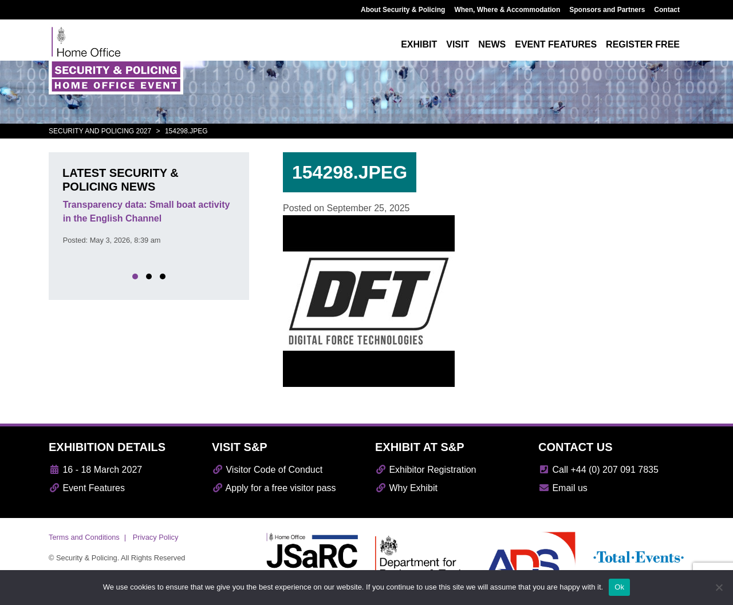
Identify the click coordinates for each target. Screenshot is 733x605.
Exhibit (419, 44)
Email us (563, 488)
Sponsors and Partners (607, 10)
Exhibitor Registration (425, 469)
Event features (556, 44)
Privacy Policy (156, 537)
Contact (667, 10)
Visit (457, 44)
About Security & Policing (403, 10)
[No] (718, 587)
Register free (643, 44)
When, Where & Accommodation (507, 10)
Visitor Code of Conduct (267, 469)
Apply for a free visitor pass (274, 488)
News (492, 44)
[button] (135, 276)
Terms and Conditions (84, 537)
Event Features (87, 488)
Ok (619, 587)
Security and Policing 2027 (100, 131)
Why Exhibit (406, 488)
